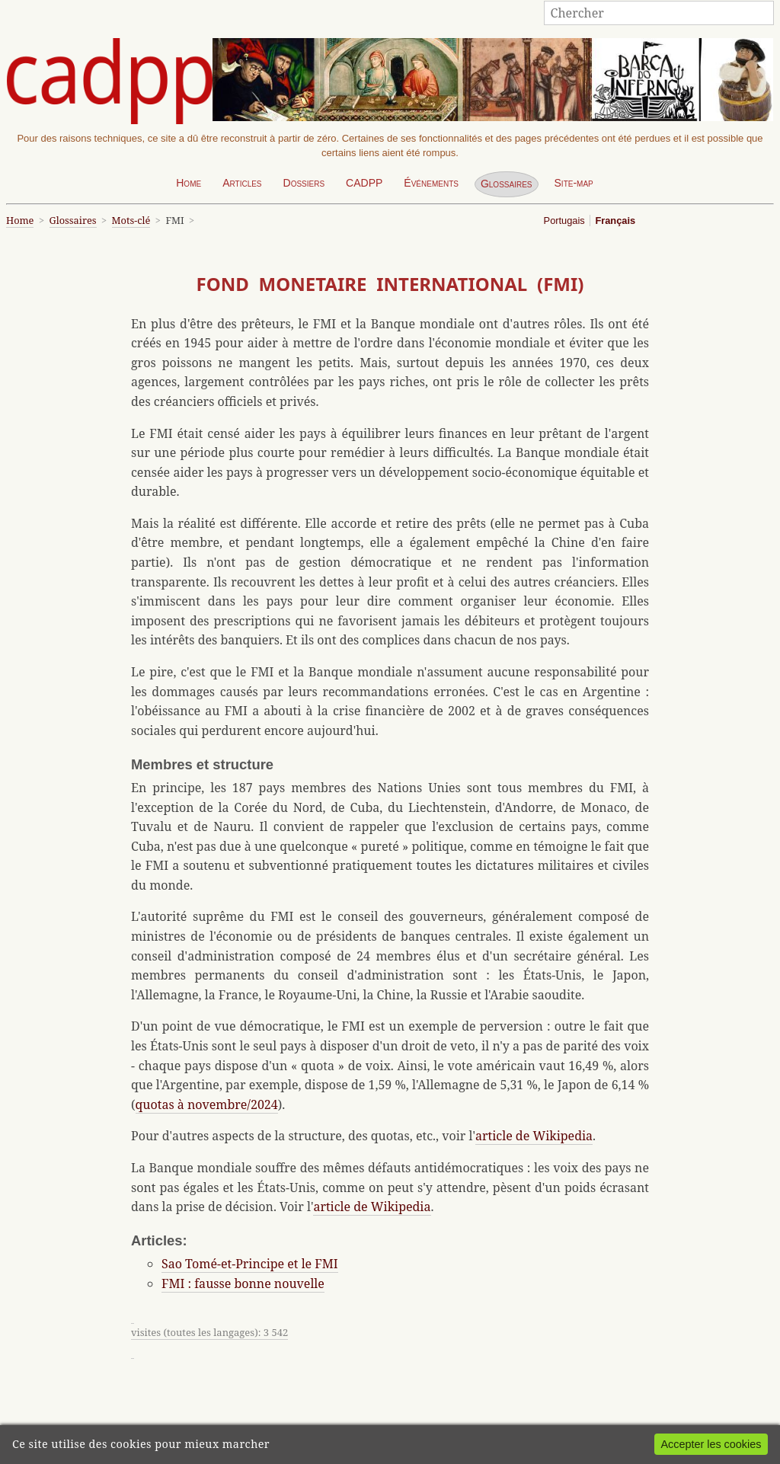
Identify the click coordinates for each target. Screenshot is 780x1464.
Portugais (564, 220)
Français (615, 220)
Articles (241, 183)
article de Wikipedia (534, 1135)
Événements (431, 183)
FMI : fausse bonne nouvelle (242, 1283)
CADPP (364, 183)
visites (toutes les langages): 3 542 (209, 1332)
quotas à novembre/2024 (207, 1104)
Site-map (574, 183)
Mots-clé (131, 220)
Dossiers (304, 183)
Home (188, 183)
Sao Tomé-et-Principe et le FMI (249, 1263)
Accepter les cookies (710, 1444)
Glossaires (506, 183)
